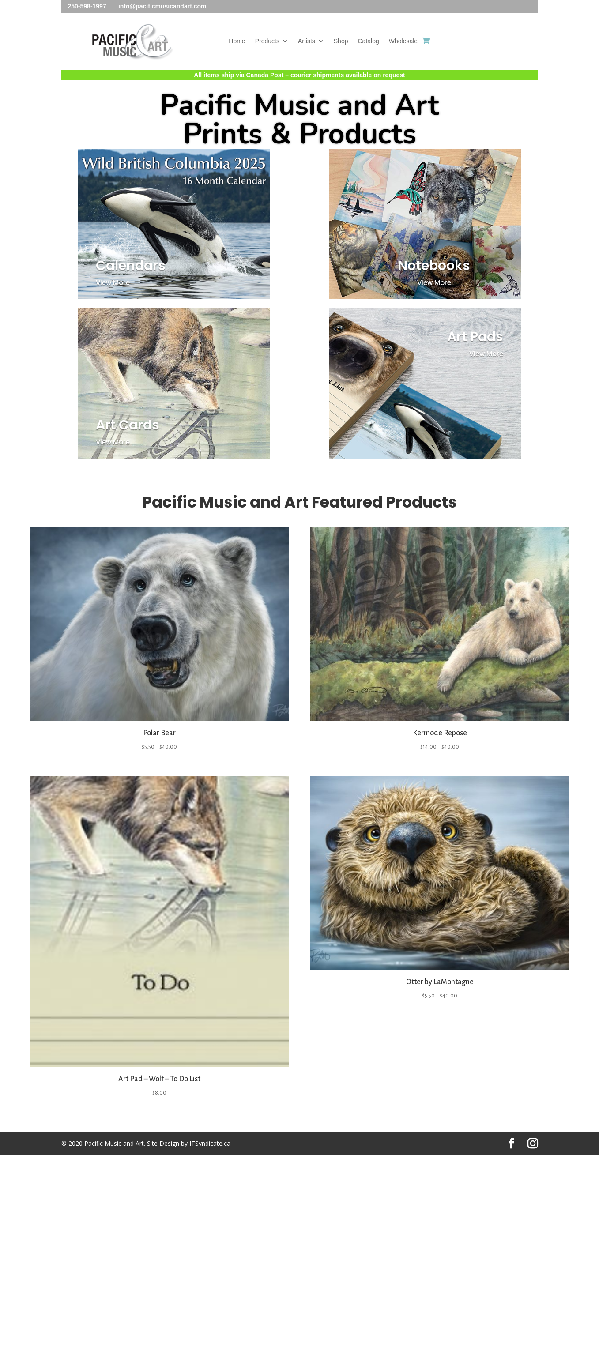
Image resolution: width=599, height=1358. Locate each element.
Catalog (368, 41)
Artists (306, 41)
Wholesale (403, 41)
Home (237, 41)
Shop (341, 41)
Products (267, 41)
